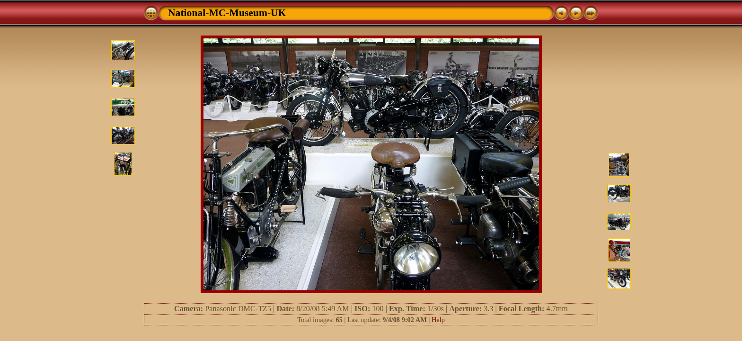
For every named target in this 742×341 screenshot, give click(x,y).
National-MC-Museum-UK (227, 12)
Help (438, 319)
